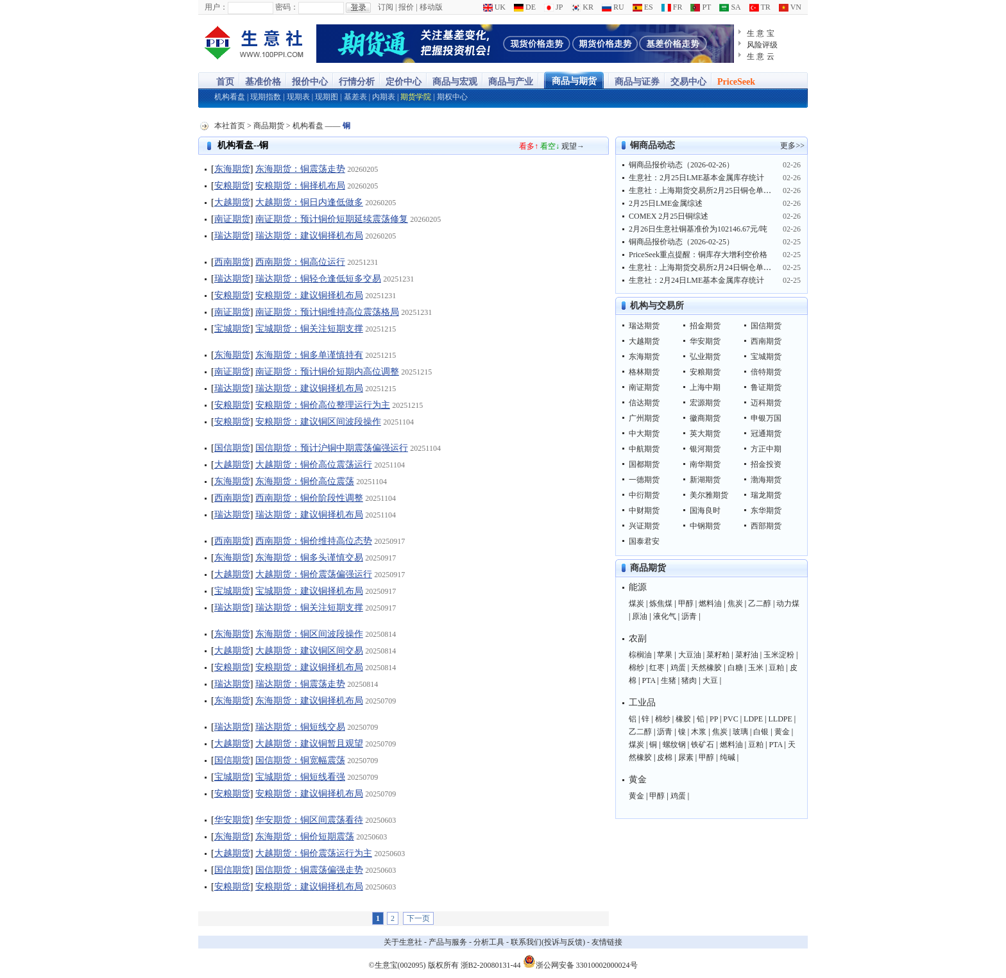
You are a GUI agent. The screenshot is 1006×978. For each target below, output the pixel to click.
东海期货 (232, 169)
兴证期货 (644, 525)
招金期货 (705, 325)
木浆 (698, 731)
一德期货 (644, 479)
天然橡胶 (706, 667)
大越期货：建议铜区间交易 (309, 650)
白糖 (735, 667)
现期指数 (265, 96)
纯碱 (727, 757)
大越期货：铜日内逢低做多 (309, 202)
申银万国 (766, 418)
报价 (406, 7)
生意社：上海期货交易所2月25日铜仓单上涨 (704, 190)
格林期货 (644, 371)
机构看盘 (229, 96)
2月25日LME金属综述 (666, 203)
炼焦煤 (660, 603)
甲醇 (686, 603)
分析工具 (488, 942)
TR (760, 7)
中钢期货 (705, 525)
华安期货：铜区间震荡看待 (309, 820)
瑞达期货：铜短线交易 (300, 727)
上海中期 (705, 387)
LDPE (753, 718)
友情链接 (607, 942)
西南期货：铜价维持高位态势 (313, 541)
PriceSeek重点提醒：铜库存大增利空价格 (698, 254)
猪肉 (689, 680)
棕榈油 (640, 654)
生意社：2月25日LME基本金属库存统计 (696, 177)
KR (582, 7)
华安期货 (232, 820)
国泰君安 (644, 541)
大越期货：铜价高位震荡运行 (313, 464)
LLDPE (780, 718)
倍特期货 (766, 371)
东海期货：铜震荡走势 (300, 169)
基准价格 (263, 82)
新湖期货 (705, 479)
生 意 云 (760, 56)
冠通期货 (766, 433)
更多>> (792, 145)
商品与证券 (637, 82)
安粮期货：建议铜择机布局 (309, 295)
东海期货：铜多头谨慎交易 (309, 557)
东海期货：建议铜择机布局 (309, 700)
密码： (286, 7)
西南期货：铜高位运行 (300, 262)
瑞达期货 (232, 235)
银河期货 (705, 448)
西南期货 (232, 262)
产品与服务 (448, 942)
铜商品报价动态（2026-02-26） (681, 164)
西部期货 (766, 525)
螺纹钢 (674, 744)
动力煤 (787, 603)
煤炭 (636, 603)
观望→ (572, 146)
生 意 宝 (760, 33)
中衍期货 (644, 495)
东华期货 (766, 510)
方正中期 (766, 448)
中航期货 (644, 448)
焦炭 (735, 603)
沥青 (689, 616)
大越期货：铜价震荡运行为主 (313, 853)
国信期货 (232, 448)
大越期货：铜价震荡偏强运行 (313, 574)
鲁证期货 (766, 387)
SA (729, 7)
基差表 (355, 96)
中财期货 (644, 510)
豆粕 (776, 667)
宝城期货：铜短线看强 (300, 777)
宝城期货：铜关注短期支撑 (309, 328)
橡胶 (683, 718)
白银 (761, 731)
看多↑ (528, 146)
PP (714, 718)
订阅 (385, 7)
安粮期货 (232, 185)
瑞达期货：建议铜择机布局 (309, 235)
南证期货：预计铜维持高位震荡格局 (327, 312)
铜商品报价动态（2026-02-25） (681, 241)
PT (700, 7)
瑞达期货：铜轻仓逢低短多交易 (318, 278)
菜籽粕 (717, 654)
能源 (638, 587)
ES (643, 7)
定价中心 (404, 82)
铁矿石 (702, 744)
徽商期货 (705, 418)
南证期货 (232, 219)
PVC (730, 718)
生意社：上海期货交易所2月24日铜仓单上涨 (704, 267)
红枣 (657, 667)
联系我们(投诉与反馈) (548, 942)
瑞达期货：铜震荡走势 (300, 684)
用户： (216, 7)
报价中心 (310, 82)
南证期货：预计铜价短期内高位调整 (327, 371)
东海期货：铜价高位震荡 (304, 481)
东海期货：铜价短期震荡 (304, 836)
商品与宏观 (454, 82)
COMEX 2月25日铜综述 (668, 216)
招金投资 (766, 464)
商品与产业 (510, 82)
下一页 (418, 918)
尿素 (686, 757)
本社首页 (229, 125)
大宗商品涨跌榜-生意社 (254, 43)
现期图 (326, 96)
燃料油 (710, 603)
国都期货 (644, 464)
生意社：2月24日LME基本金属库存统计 (696, 280)
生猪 (668, 680)
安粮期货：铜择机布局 (300, 185)
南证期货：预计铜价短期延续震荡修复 (331, 219)
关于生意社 (403, 942)
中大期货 (644, 433)
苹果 (664, 654)
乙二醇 (759, 603)
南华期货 (705, 464)
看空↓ (549, 146)
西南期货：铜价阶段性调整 (309, 498)
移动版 (431, 7)
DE (525, 7)
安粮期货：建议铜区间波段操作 (318, 421)
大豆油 (689, 654)
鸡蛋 (678, 667)
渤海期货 (766, 479)
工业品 (642, 702)
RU (613, 7)
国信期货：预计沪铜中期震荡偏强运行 (331, 448)
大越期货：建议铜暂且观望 (309, 743)
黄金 (782, 731)
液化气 (664, 616)
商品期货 (268, 125)
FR (672, 7)
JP (553, 7)
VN (790, 7)
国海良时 (705, 510)
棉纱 (636, 667)
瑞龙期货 (766, 495)
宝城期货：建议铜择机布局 (309, 591)
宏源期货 (705, 402)
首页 (225, 82)
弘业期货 (705, 356)
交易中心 (688, 82)
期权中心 (452, 96)
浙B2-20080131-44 (491, 965)
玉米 (755, 667)
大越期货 (232, 202)
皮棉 (664, 757)
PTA (648, 680)
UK (494, 7)
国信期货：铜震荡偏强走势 (309, 870)
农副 (638, 638)
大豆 (710, 680)
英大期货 (705, 433)
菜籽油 (746, 654)
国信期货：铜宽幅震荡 (300, 760)
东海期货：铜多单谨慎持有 (309, 355)
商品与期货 (574, 81)
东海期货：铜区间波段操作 (309, 634)
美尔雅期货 (709, 495)
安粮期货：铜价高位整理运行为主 (322, 405)
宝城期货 (232, 328)
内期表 (383, 96)
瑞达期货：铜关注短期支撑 (309, 607)
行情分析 (357, 82)
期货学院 (415, 96)
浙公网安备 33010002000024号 (580, 961)
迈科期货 (766, 402)
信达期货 (644, 402)
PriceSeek (736, 82)
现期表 (298, 96)
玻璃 (740, 731)
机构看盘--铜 (242, 145)
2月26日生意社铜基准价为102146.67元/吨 (698, 228)
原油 (639, 616)
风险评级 (762, 44)
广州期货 (644, 418)
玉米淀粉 (778, 654)
